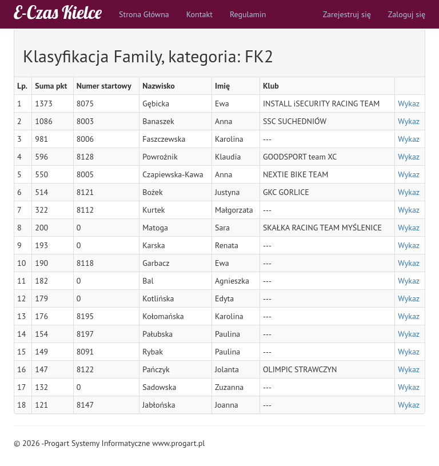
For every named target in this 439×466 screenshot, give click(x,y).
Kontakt (199, 14)
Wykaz (409, 103)
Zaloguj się (406, 14)
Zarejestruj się (347, 14)
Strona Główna (144, 14)
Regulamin (248, 14)
